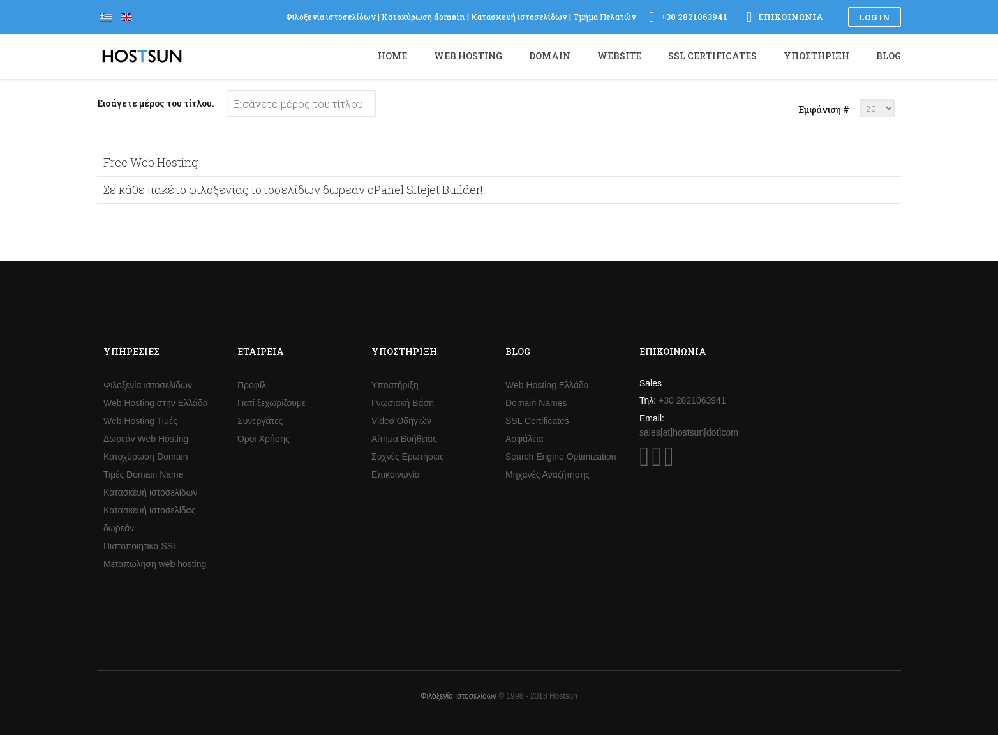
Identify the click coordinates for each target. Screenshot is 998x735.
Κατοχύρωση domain (423, 16)
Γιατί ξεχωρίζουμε (271, 403)
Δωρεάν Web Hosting (145, 439)
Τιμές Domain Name (143, 474)
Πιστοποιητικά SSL (140, 546)
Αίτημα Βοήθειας (404, 439)
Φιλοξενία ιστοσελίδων (147, 385)
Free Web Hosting (150, 162)
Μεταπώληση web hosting (154, 564)
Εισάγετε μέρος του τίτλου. (156, 103)
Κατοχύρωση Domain (145, 456)
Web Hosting (468, 56)
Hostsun (142, 55)
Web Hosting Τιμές (140, 421)
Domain (549, 56)
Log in (874, 17)
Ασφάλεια (524, 439)
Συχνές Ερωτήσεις (407, 456)
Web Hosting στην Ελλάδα (155, 403)
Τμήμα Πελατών (604, 16)
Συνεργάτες (260, 421)
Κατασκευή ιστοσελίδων (150, 492)
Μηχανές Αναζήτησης (547, 474)
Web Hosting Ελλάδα (547, 385)
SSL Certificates (537, 421)
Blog (888, 56)
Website (619, 56)
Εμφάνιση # (823, 109)
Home (392, 56)
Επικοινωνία (395, 474)
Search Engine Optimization (560, 456)
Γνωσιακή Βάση (402, 403)
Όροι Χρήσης (263, 439)
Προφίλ (251, 385)
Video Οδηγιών (401, 421)
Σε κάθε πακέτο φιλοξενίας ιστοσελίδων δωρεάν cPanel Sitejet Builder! (293, 189)
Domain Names (536, 403)
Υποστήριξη (395, 385)
